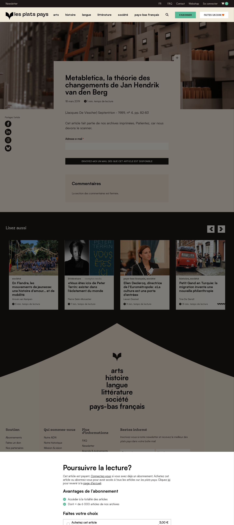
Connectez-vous (101, 476)
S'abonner (185, 15)
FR (160, 3)
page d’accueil (92, 483)
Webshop (194, 3)
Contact (180, 3)
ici (169, 479)
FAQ (170, 3)
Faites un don (214, 15)
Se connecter (210, 3)
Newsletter (12, 3)
